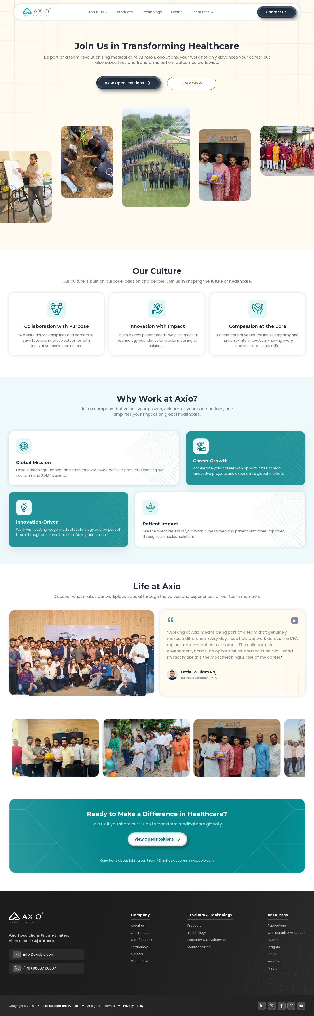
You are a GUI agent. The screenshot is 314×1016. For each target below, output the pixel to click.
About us (138, 925)
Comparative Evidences (286, 932)
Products (194, 925)
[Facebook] (282, 1006)
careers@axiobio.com (196, 860)
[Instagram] (291, 1006)
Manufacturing (199, 947)
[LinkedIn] (262, 1006)
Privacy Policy (133, 1006)
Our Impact (140, 932)
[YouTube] (301, 1006)
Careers (137, 954)
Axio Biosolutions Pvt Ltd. (60, 1006)
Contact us (140, 961)
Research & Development (207, 940)
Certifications (141, 940)
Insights (274, 947)
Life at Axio (192, 83)
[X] (272, 1006)
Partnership (140, 947)
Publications (277, 925)
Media (272, 968)
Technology (196, 932)
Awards (273, 961)
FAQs (272, 954)
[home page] (37, 13)
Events (273, 940)
